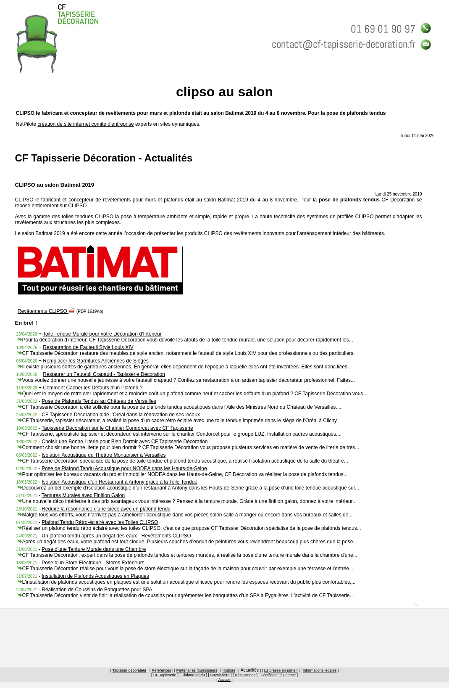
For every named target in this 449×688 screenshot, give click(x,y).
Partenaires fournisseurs (197, 670)
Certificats (268, 675)
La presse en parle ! (281, 670)
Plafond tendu (193, 675)
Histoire (229, 670)
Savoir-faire (219, 675)
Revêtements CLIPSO (46, 311)
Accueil (224, 679)
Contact (289, 675)
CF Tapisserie (164, 675)
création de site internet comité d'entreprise (86, 124)
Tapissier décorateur (130, 670)
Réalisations (245, 675)
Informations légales (320, 670)
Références (161, 670)
